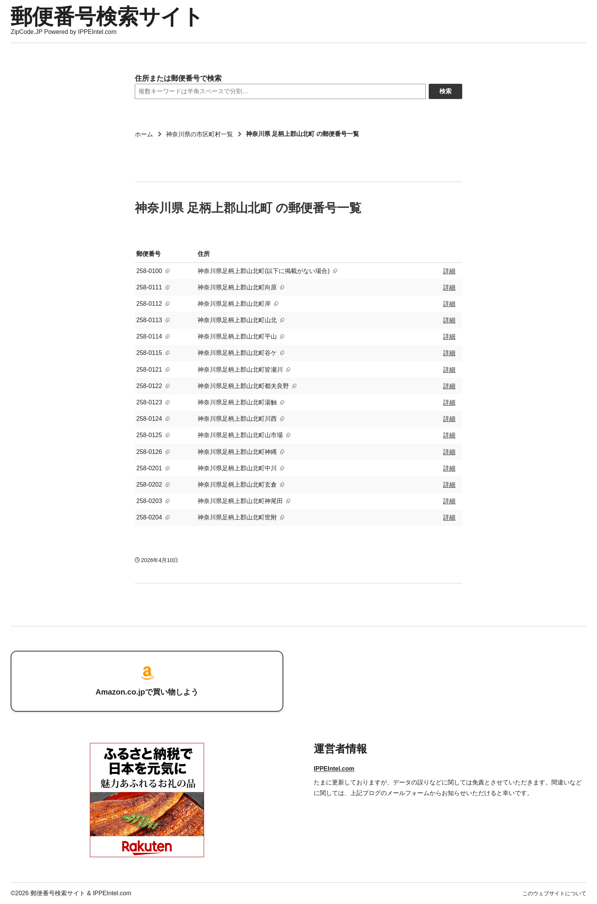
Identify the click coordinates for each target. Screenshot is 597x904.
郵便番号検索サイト (107, 17)
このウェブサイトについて (554, 893)
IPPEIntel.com (334, 768)
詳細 (449, 271)
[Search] (280, 91)
